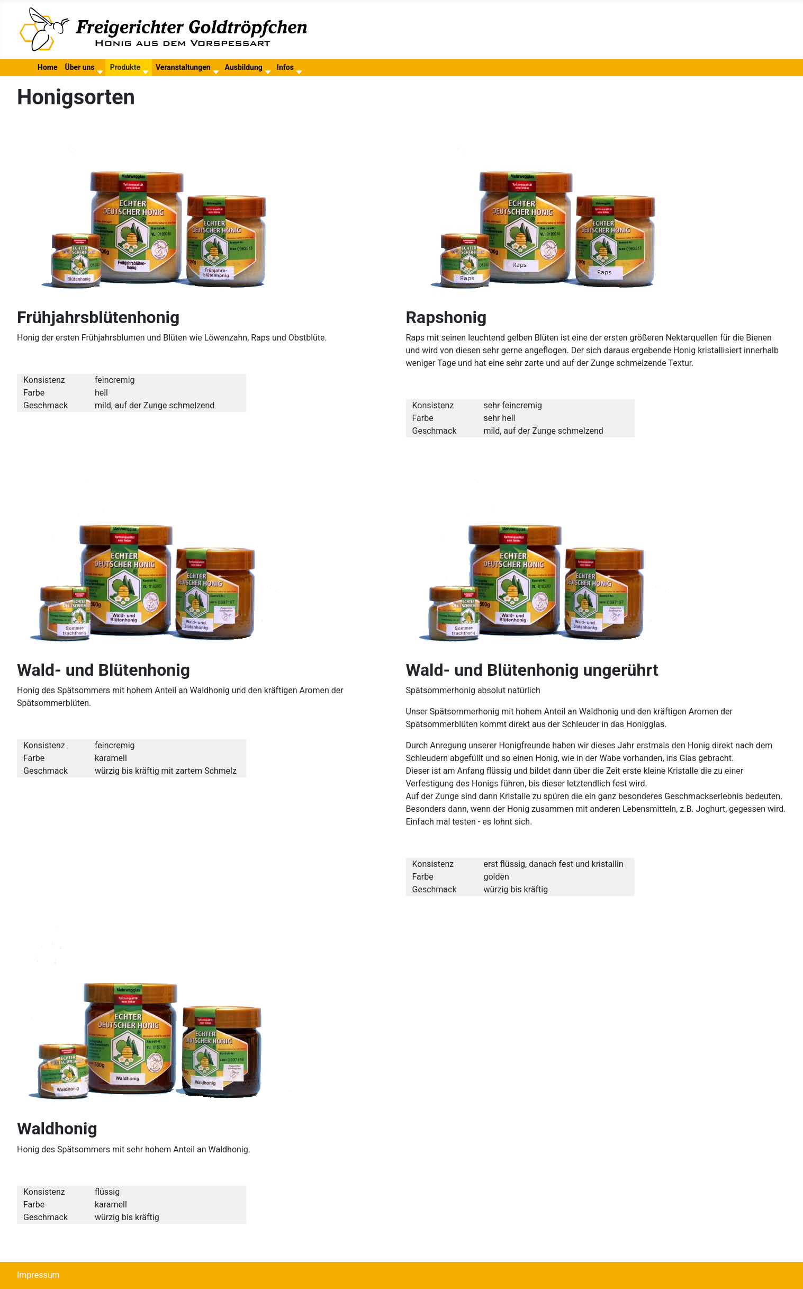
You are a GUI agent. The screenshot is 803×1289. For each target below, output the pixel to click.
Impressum (38, 1275)
